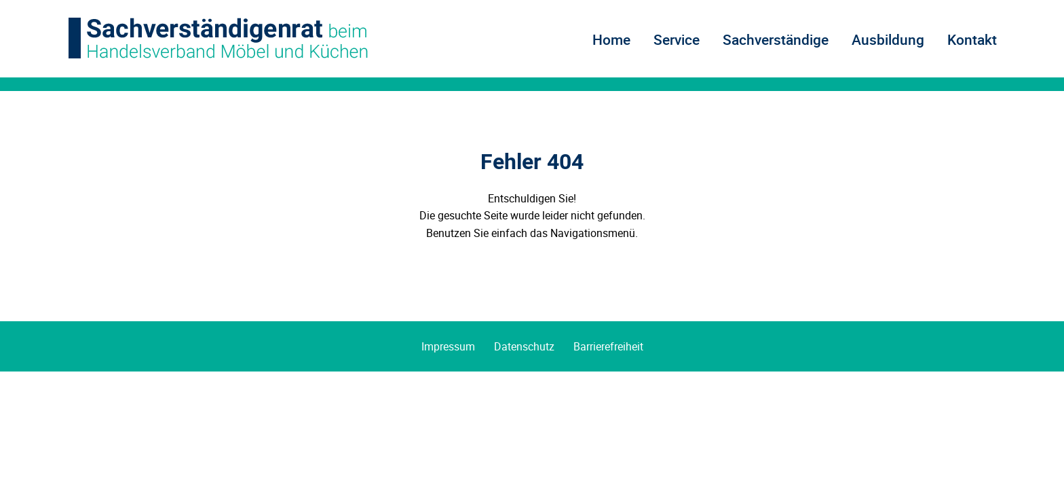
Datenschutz (524, 346)
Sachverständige (776, 39)
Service (676, 39)
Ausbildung (888, 39)
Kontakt (972, 39)
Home (611, 39)
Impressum (448, 346)
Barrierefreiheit (608, 346)
